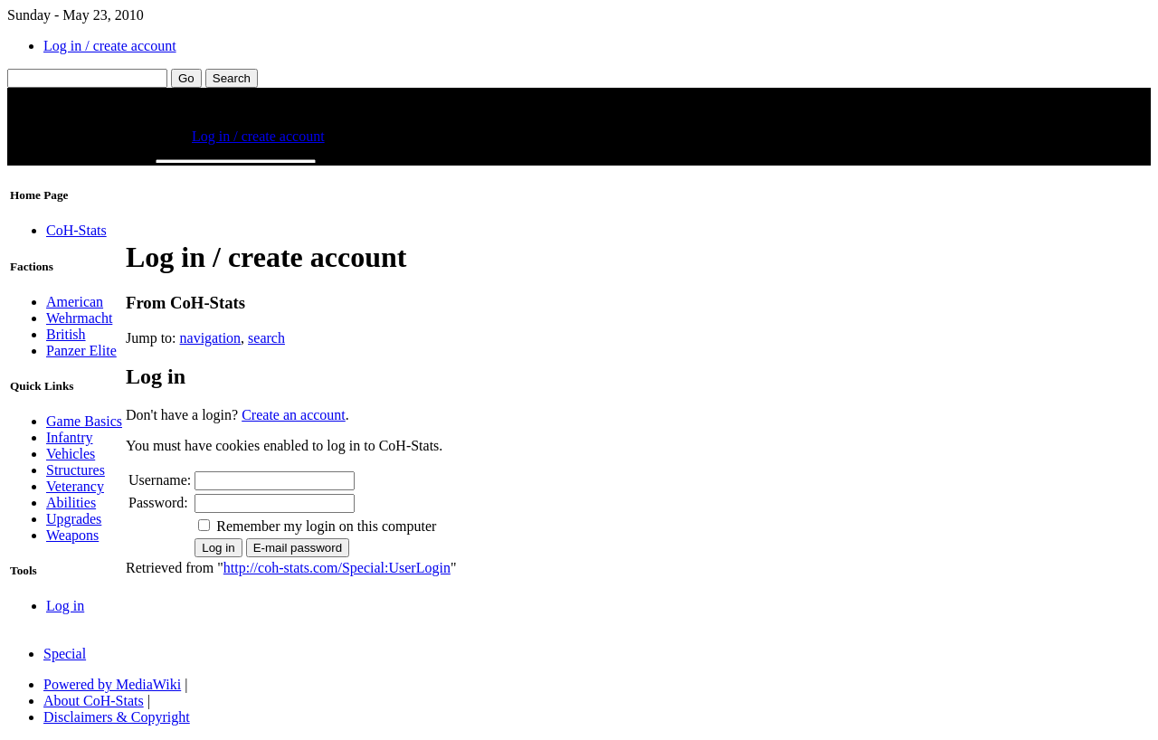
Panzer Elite (81, 350)
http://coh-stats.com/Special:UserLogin (337, 567)
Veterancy (75, 486)
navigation (211, 338)
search (266, 338)
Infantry (69, 437)
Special (64, 653)
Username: (159, 480)
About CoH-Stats (93, 700)
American (74, 301)
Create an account (294, 414)
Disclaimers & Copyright (116, 717)
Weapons (72, 535)
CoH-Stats (76, 230)
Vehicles (70, 453)
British (66, 334)
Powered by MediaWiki (112, 684)
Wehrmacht (79, 318)
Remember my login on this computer (326, 526)
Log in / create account (109, 45)
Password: (158, 502)
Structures (75, 470)
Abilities (71, 502)
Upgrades (73, 519)
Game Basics (84, 421)
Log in (65, 605)
